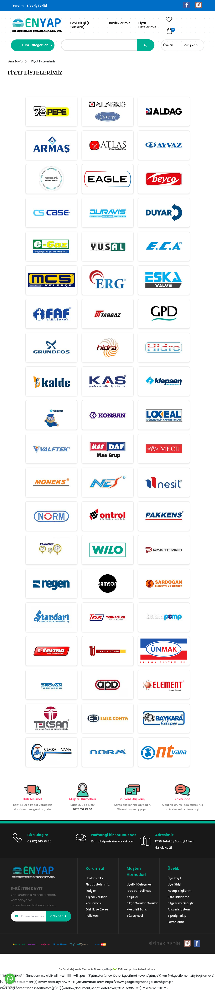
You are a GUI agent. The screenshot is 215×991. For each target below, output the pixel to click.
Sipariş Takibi (37, 6)
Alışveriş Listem (179, 909)
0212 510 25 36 (82, 809)
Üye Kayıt (174, 878)
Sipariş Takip (177, 915)
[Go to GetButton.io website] (10, 986)
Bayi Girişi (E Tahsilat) (80, 25)
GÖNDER (58, 916)
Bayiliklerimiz (119, 23)
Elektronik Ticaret (91, 969)
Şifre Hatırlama (179, 897)
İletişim (91, 890)
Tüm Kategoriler (35, 45)
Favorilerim (176, 922)
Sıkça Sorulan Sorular (142, 903)
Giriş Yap (191, 45)
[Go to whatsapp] (10, 979)
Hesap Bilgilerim (179, 890)
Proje (111, 969)
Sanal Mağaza (71, 969)
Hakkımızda (94, 878)
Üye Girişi (174, 884)
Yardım (18, 6)
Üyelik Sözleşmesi (139, 884)
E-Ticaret (123, 969)
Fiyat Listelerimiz (147, 25)
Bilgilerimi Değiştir (181, 903)
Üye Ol (168, 45)
